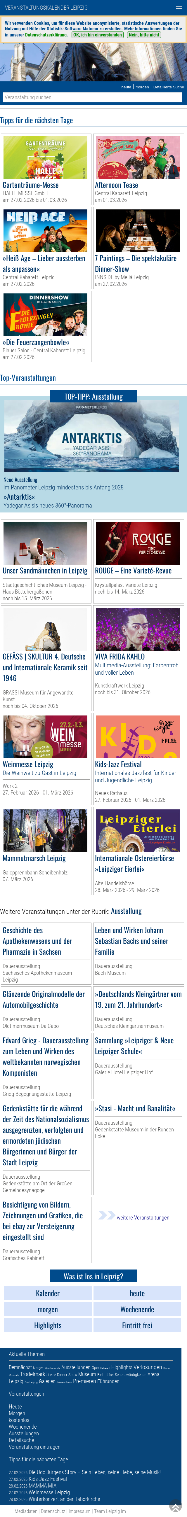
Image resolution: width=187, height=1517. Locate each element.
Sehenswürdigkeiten (130, 1374)
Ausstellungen (76, 1367)
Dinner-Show (67, 1374)
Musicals (14, 1375)
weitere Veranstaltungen (133, 1217)
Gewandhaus (64, 1382)
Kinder (167, 1368)
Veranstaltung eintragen (34, 1446)
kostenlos (19, 1420)
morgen (142, 87)
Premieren (84, 1381)
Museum (87, 1374)
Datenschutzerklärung (46, 35)
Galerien (47, 1381)
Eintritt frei (105, 1374)
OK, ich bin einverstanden (97, 35)
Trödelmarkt (33, 1374)
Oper (95, 1367)
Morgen (38, 1368)
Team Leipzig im (110, 1511)
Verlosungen (148, 1367)
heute (126, 87)
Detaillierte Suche (168, 87)
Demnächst (20, 1367)
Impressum (80, 1511)
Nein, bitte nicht (144, 35)
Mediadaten (26, 1511)
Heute (52, 1375)
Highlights (121, 1367)
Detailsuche (21, 1440)
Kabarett (105, 1368)
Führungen (108, 1381)
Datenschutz (53, 1511)
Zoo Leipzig (31, 1382)
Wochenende (52, 1368)
